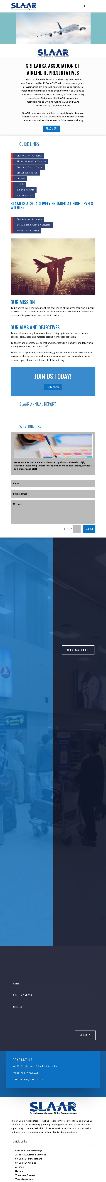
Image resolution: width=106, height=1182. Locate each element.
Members (20, 1082)
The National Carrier (28, 230)
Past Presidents (24, 1091)
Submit (89, 528)
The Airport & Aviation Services (33, 224)
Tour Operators (25, 195)
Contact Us (21, 1095)
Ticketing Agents (25, 189)
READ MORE (52, 128)
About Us (20, 1074)
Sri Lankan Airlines (27, 172)
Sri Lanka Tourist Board (30, 167)
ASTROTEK (73, 1177)
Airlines (21, 178)
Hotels (20, 184)
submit (85, 908)
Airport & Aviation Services (31, 161)
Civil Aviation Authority (29, 155)
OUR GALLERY (78, 618)
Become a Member (26, 1086)
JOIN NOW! (53, 387)
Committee (21, 1078)
